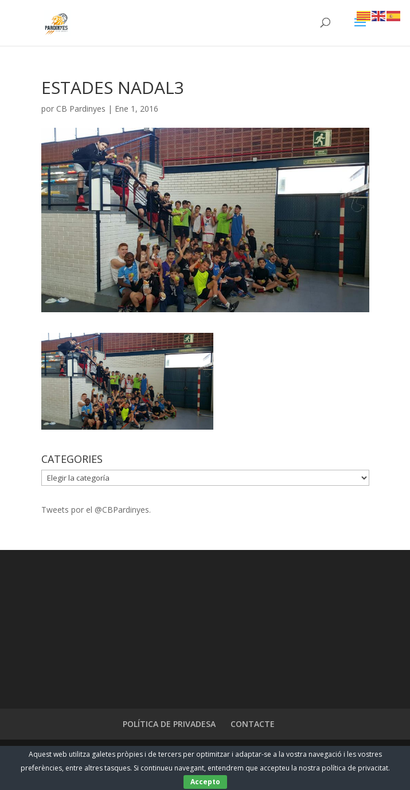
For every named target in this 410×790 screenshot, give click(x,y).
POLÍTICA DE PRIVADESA (169, 723)
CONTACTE (253, 723)
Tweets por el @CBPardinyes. (96, 509)
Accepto (205, 782)
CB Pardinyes (81, 108)
